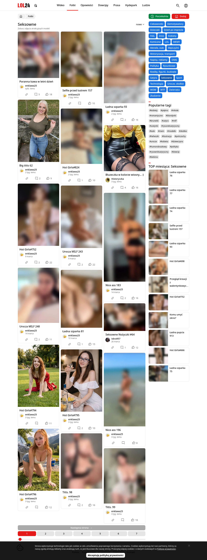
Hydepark (131, 5)
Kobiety (172, 35)
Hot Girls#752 (27, 249)
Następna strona (82, 527)
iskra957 (115, 338)
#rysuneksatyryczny (170, 126)
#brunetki (154, 120)
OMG (174, 59)
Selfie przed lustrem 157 (77, 90)
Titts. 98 (67, 492)
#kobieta (164, 141)
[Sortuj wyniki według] (135, 24)
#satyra (165, 120)
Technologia (156, 83)
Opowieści (87, 5)
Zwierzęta (174, 89)
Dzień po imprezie (173, 29)
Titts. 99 (110, 507)
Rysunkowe (169, 65)
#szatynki (154, 126)
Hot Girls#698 (177, 261)
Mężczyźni (173, 47)
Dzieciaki (155, 29)
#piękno (164, 110)
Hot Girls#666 (177, 350)
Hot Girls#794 (27, 410)
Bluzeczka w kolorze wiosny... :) (124, 174)
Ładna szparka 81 (73, 331)
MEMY (176, 41)
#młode (174, 110)
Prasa (116, 5)
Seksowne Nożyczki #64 (120, 334)
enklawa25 (31, 85)
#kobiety (154, 110)
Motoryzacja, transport (162, 53)
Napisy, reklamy (158, 59)
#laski (152, 131)
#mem (161, 131)
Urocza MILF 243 (72, 251)
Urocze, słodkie (175, 83)
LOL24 (24, 5)
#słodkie (183, 131)
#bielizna (154, 157)
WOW (153, 89)
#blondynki (171, 115)
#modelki (171, 131)
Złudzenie (155, 95)
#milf (174, 120)
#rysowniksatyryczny (159, 151)
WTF (162, 89)
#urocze (153, 141)
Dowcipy (103, 5)
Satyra (153, 77)
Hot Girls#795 (70, 415)
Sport (179, 77)
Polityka (154, 65)
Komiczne (155, 41)
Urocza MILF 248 (29, 326)
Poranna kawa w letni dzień (36, 81)
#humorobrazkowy (158, 146)
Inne (161, 35)
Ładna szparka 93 (116, 107)
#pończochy (180, 136)
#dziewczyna (177, 141)
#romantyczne (156, 115)
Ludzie (146, 5)
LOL (167, 41)
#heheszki (154, 136)
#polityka (174, 146)
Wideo (60, 5)
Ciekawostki (156, 23)
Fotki (73, 5)
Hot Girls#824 (70, 167)
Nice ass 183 (113, 285)
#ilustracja (166, 136)
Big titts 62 (26, 165)
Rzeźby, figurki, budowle (163, 71)
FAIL (152, 35)
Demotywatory (175, 23)
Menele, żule (157, 47)
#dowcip (176, 151)
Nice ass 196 (113, 430)
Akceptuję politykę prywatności (106, 555)
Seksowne (166, 77)
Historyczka (117, 178)
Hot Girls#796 (27, 494)
